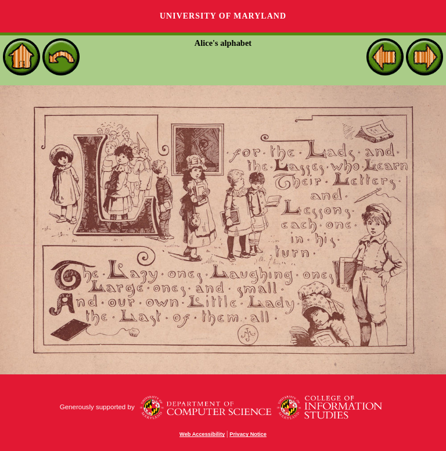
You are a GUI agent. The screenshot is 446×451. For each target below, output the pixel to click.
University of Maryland (223, 16)
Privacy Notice (248, 434)
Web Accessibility (202, 434)
